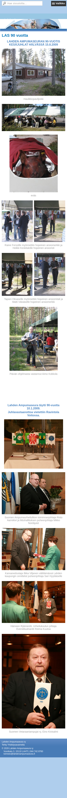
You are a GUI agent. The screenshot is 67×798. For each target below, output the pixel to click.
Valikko (60, 3)
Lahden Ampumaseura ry (19, 19)
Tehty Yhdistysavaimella (13, 745)
